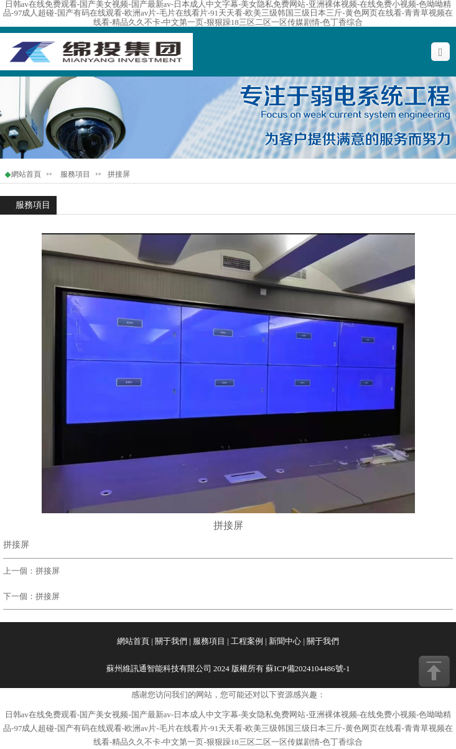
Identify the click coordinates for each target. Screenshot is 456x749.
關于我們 (171, 641)
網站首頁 (26, 174)
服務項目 (75, 174)
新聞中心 (285, 641)
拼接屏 (47, 570)
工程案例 (247, 641)
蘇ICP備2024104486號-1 (308, 668)
